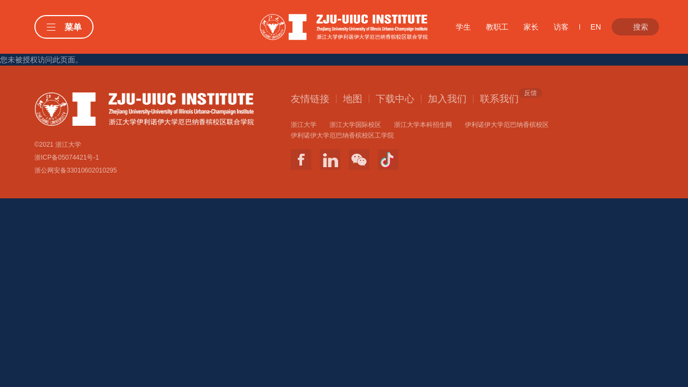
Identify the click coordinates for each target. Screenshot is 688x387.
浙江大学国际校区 (355, 124)
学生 (463, 27)
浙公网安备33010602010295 (75, 170)
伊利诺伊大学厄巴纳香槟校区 (507, 124)
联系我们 (499, 98)
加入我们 (447, 99)
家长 (531, 27)
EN (596, 27)
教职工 (497, 27)
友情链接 (310, 99)
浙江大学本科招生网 (423, 124)
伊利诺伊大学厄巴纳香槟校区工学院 (342, 135)
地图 (352, 99)
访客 (561, 27)
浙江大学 (304, 124)
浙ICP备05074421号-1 (66, 157)
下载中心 (395, 99)
